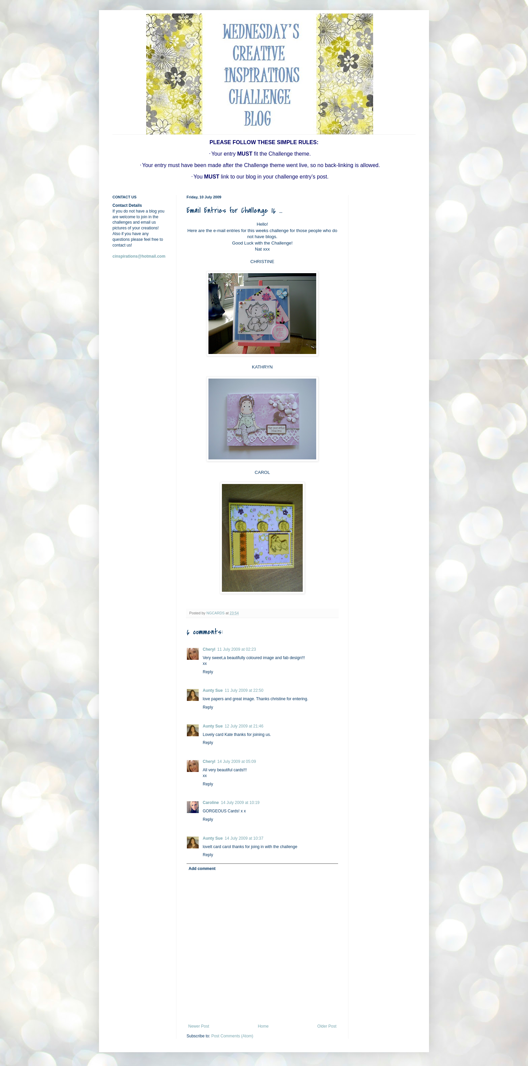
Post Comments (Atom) (232, 1036)
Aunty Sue (213, 690)
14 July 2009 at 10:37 (244, 838)
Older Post (326, 1026)
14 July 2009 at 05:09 (236, 761)
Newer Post (198, 1026)
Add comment (202, 868)
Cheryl (209, 649)
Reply (208, 672)
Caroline (211, 802)
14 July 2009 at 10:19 (240, 802)
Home (263, 1026)
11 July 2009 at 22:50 (244, 690)
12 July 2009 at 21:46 (244, 726)
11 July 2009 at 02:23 (236, 649)
